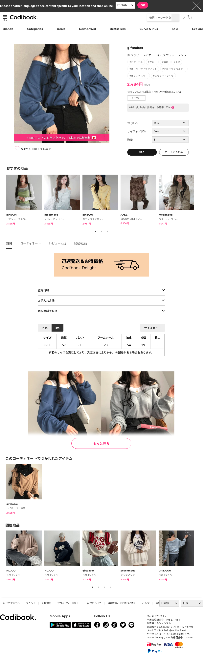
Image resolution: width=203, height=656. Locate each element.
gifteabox (135, 48)
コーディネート (30, 243)
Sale (175, 29)
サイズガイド (152, 328)
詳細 (9, 243)
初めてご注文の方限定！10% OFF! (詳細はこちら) (154, 91)
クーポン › (136, 98)
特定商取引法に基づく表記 (121, 603)
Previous (3, 200)
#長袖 (177, 62)
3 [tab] (107, 231)
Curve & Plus (149, 29)
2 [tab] (101, 231)
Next (200, 200)
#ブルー (152, 62)
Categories (35, 29)
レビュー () (57, 243)
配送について (94, 603)
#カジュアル (136, 62)
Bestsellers (117, 29)
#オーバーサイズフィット (143, 69)
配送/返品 (80, 243)
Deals (61, 29)
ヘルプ (145, 603)
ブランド (30, 603)
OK (143, 5)
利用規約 (46, 603)
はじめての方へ (11, 603)
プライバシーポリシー (69, 603)
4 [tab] (110, 587)
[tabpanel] (25, 200)
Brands (8, 29)
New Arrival (87, 29)
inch (45, 328)
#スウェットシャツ (163, 76)
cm (57, 328)
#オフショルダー (138, 76)
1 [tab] (96, 231)
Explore (197, 29)
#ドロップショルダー (173, 69)
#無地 (165, 62)
